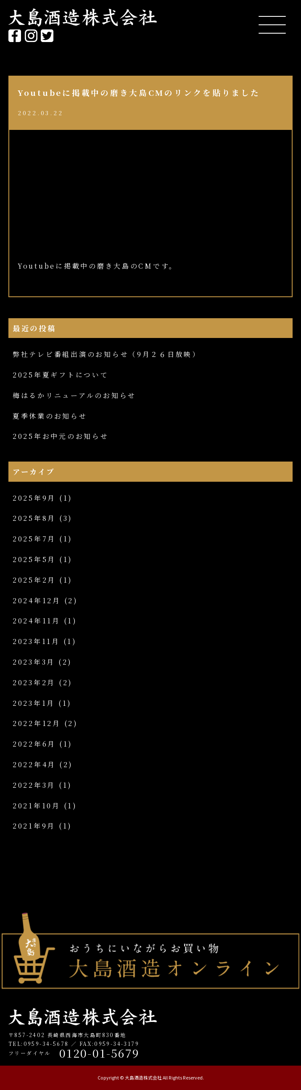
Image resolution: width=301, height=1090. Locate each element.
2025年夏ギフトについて (61, 375)
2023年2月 (34, 682)
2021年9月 (34, 826)
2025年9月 (34, 498)
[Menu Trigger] (272, 24)
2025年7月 (34, 539)
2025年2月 (34, 580)
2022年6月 (34, 744)
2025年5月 (34, 559)
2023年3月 (34, 662)
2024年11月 (37, 620)
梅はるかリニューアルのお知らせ (74, 395)
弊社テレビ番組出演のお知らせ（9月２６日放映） (107, 354)
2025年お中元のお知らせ (61, 436)
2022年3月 (34, 785)
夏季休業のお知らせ (50, 416)
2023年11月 (36, 641)
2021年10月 (37, 805)
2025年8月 (34, 518)
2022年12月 (37, 723)
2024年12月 (37, 600)
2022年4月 (34, 764)
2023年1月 (34, 703)
